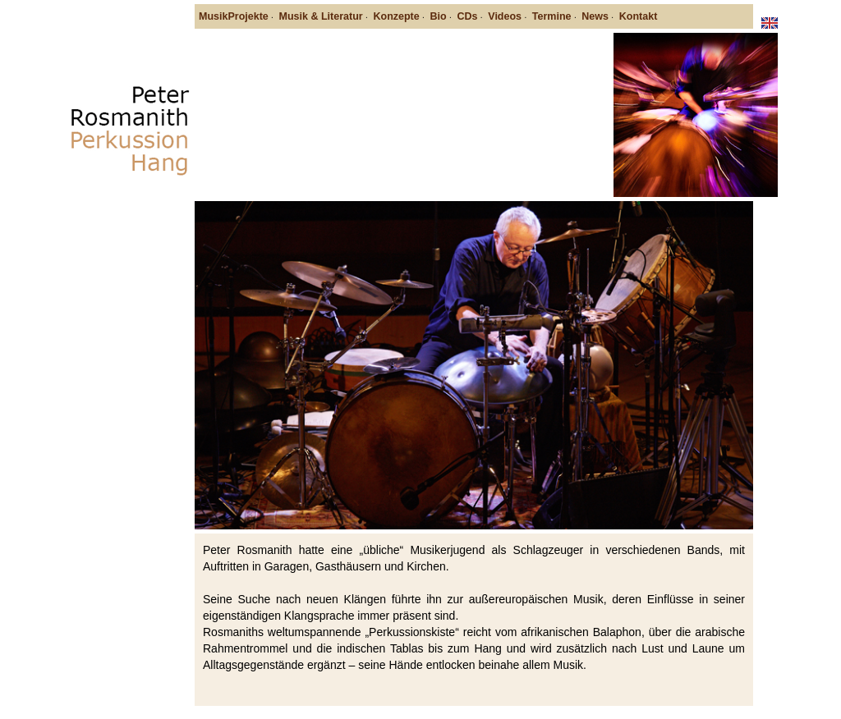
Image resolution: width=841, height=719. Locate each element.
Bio (438, 16)
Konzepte (396, 16)
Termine (552, 16)
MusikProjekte (234, 16)
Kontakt (638, 16)
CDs (467, 16)
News (595, 16)
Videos (505, 16)
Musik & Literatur (321, 16)
